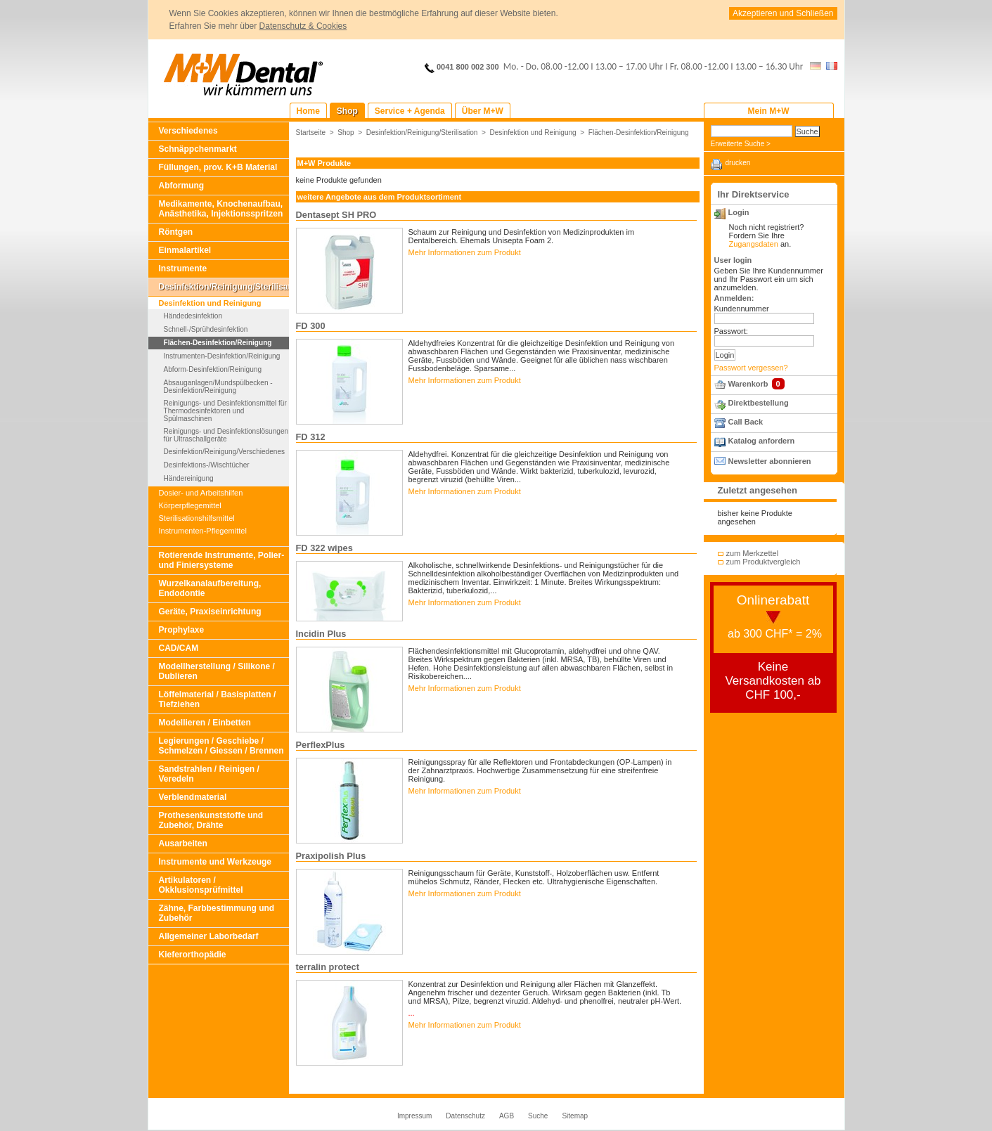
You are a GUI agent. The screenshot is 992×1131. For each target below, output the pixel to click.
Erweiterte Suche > (741, 144)
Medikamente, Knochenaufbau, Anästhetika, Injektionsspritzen (221, 209)
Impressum (414, 1116)
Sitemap (575, 1116)
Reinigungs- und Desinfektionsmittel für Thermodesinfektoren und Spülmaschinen (225, 410)
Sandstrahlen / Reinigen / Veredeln (209, 774)
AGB (506, 1116)
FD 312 (311, 437)
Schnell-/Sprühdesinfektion (206, 329)
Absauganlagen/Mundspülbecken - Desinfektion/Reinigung (218, 386)
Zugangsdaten (753, 244)
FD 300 (311, 326)
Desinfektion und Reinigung (210, 303)
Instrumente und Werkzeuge (215, 862)
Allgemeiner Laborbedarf (209, 936)
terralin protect (328, 967)
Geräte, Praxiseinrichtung (210, 611)
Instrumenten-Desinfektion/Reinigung (222, 356)
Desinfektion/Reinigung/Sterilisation (224, 287)
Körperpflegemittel (190, 505)
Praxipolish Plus (331, 856)
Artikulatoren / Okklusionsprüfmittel (201, 885)
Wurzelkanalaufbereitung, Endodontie (210, 588)
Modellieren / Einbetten (205, 723)
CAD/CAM (179, 648)
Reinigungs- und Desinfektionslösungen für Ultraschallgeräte (226, 435)
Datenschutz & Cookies (303, 26)
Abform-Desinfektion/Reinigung (213, 369)
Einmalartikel (185, 250)
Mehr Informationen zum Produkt (464, 252)
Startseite (311, 132)
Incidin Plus (321, 633)
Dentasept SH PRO (336, 214)
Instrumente (183, 268)
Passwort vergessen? (751, 367)
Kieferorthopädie (192, 954)
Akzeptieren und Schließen (783, 13)
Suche (538, 1116)
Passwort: (731, 331)
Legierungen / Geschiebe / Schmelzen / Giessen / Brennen (221, 746)
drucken (738, 163)
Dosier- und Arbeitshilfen (201, 493)
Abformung (182, 185)
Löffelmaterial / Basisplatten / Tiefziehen (217, 699)
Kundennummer (741, 308)
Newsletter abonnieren (769, 461)
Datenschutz (465, 1116)
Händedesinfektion (193, 316)
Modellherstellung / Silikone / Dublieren (217, 671)
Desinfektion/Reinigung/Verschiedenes (224, 451)
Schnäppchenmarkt (198, 149)
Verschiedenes (188, 131)
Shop (345, 132)
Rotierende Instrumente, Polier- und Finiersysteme (222, 560)
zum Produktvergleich (763, 561)
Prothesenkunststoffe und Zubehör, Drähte (211, 820)
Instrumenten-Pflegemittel (203, 530)
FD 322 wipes (324, 548)
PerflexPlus (320, 744)
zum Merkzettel (752, 553)
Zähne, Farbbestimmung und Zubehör (217, 913)
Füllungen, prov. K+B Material (218, 167)
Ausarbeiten (183, 843)
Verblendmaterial (193, 797)
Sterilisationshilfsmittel (197, 518)
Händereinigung (189, 478)
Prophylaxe (182, 630)
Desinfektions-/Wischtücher (207, 465)
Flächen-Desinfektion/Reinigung (218, 343)
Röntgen (176, 232)
